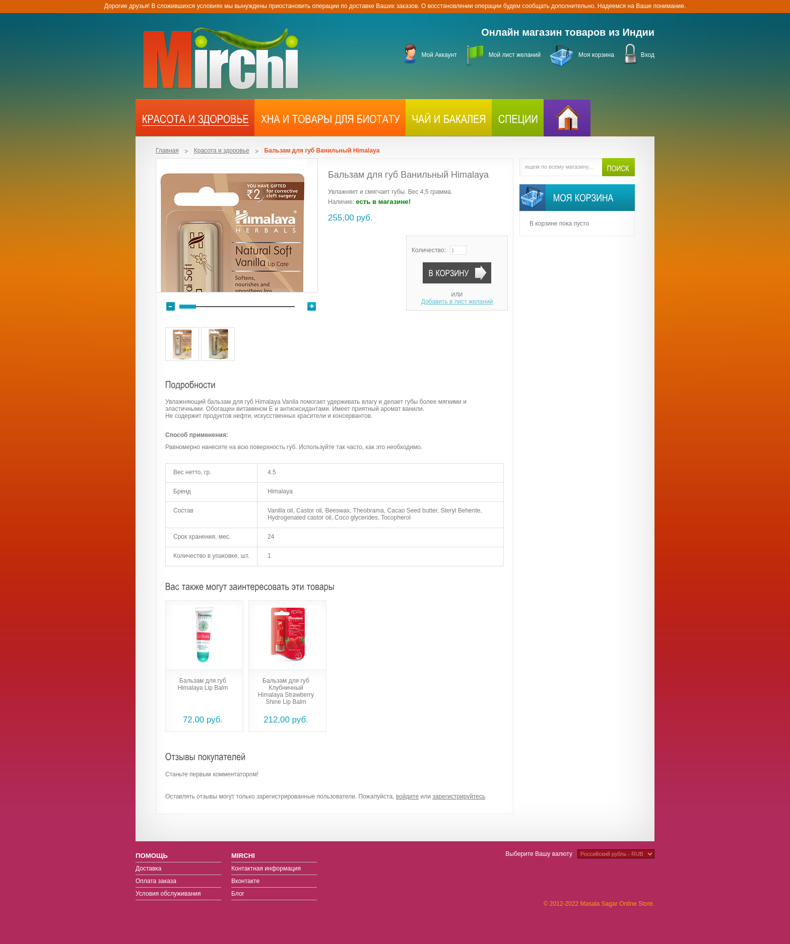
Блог (237, 893)
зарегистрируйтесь (458, 796)
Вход (647, 54)
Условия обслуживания (168, 893)
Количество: (429, 250)
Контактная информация (266, 868)
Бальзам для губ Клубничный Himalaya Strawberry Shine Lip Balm (286, 691)
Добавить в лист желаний (457, 301)
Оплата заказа (156, 881)
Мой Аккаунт (438, 54)
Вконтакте (245, 881)
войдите (407, 796)
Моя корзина (596, 54)
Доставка (149, 868)
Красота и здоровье (221, 150)
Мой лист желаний (515, 54)
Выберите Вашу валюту (538, 853)
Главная (167, 150)
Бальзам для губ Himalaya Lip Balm (202, 684)
